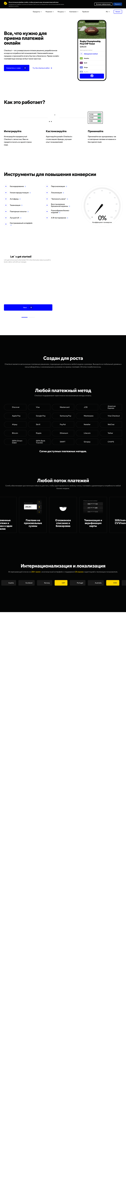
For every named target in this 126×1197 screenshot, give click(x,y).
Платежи (7, 1130)
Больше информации (103, 4)
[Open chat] (121, 1192)
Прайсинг (85, 12)
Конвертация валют (10, 1148)
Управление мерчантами (12, 1151)
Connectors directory (72, 1153)
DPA (53, 1187)
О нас (36, 1130)
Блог (36, 1152)
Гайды (37, 1155)
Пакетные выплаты (10, 1142)
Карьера (42, 1145)
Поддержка (100, 1157)
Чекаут (6, 1133)
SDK (66, 1142)
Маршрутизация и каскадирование (15, 1145)
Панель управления (10, 1164)
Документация (70, 1130)
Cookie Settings (78, 1187)
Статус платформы (71, 1136)
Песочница (69, 1139)
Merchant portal (9, 1158)
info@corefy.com (102, 1138)
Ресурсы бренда (40, 1139)
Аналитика (7, 1161)
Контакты (38, 1142)
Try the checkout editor (42, 68)
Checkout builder (9, 1136)
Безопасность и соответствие (14, 1167)
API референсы (70, 1133)
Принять (117, 4)
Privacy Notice (61, 1187)
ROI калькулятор (40, 1149)
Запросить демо (101, 1160)
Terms (69, 1187)
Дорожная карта (40, 1136)
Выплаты (7, 1139)
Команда (38, 1133)
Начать (117, 12)
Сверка (6, 1155)
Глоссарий (38, 1158)
